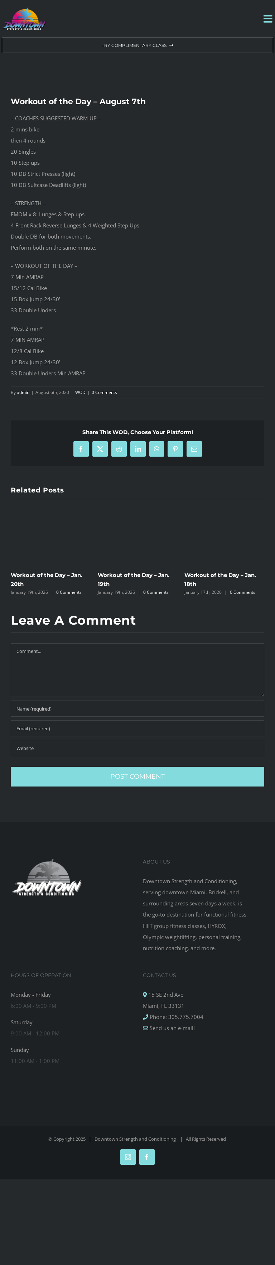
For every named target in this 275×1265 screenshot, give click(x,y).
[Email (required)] (137, 728)
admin (23, 392)
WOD (80, 392)
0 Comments (104, 392)
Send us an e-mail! (171, 1027)
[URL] (137, 748)
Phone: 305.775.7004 (175, 1016)
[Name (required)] (137, 709)
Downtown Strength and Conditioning (136, 1139)
